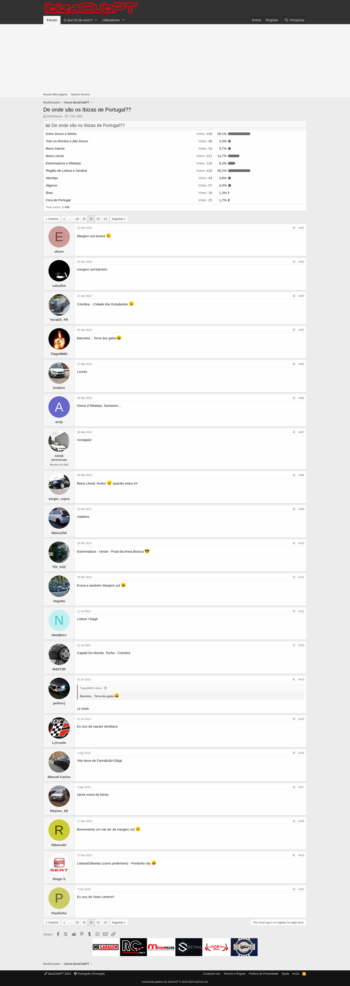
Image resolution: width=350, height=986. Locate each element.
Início (295, 973)
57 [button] (205, 185)
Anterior (53, 218)
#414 (301, 679)
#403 (301, 296)
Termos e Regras (234, 973)
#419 (301, 855)
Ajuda (285, 973)
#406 (301, 398)
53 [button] (205, 148)
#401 (301, 227)
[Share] (294, 228)
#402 (301, 261)
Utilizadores (111, 20)
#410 (301, 543)
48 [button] (205, 141)
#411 (301, 577)
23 (105, 218)
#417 (301, 787)
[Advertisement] (175, 57)
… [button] (70, 218)
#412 (301, 611)
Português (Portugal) (89, 973)
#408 (301, 475)
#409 (301, 509)
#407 (301, 432)
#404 (301, 329)
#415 (301, 719)
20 (84, 218)
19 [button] (205, 193)
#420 (301, 889)
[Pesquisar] (294, 20)
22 (98, 218)
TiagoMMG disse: (91, 688)
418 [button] (204, 134)
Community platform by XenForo (175, 981)
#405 (301, 364)
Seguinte (117, 218)
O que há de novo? (78, 20)
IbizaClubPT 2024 (57, 973)
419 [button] (204, 170)
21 (91, 218)
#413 (301, 645)
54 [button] (205, 178)
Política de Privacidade (263, 973)
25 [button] (205, 200)
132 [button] (204, 163)
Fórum (52, 20)
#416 (301, 753)
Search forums (80, 94)
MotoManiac (54, 116)
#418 (301, 821)
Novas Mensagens (55, 94)
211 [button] (204, 156)
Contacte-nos (211, 973)
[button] (96, 20)
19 (77, 218)
